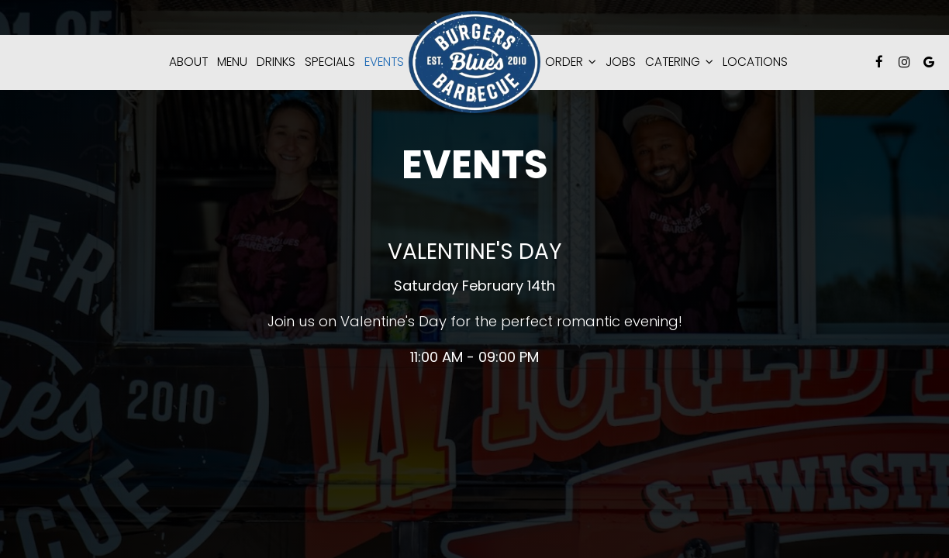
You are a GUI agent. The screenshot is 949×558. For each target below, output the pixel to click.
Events (384, 62)
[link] (474, 62)
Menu (232, 62)
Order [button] (570, 62)
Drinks (276, 62)
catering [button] (679, 62)
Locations (755, 62)
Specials (330, 62)
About (188, 62)
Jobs (621, 62)
